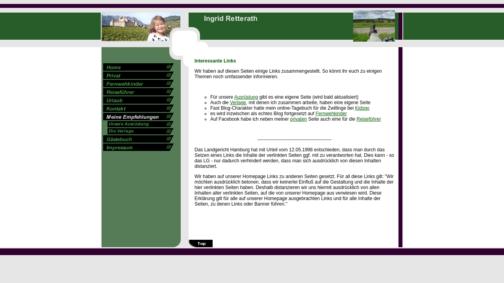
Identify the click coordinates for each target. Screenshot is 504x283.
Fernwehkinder (330, 113)
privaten (298, 119)
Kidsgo (362, 108)
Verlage (238, 102)
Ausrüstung (246, 97)
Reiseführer (369, 119)
